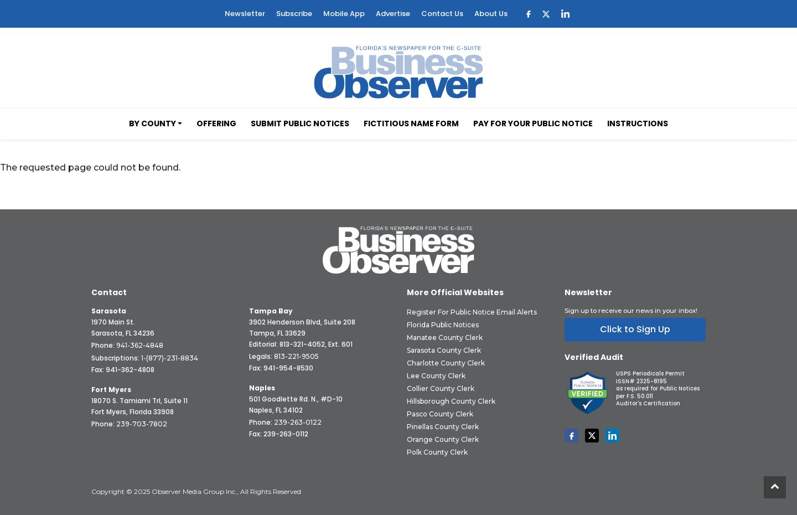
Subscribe (294, 13)
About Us (491, 13)
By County (152, 123)
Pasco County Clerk (440, 414)
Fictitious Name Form (411, 123)
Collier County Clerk (440, 388)
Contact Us (442, 13)
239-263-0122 (298, 422)
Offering (216, 123)
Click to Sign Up (635, 329)
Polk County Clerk (437, 452)
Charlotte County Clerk (446, 363)
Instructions (637, 123)
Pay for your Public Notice (533, 123)
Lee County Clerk (436, 376)
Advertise (393, 13)
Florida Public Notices (443, 325)
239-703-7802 (141, 424)
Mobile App (344, 13)
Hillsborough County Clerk (451, 401)
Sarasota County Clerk (444, 350)
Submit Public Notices (300, 123)
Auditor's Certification (648, 403)
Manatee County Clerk (445, 337)
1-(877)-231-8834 (169, 358)
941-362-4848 (139, 345)
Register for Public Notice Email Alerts (472, 312)
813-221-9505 (296, 356)
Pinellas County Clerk (443, 427)
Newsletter (245, 13)
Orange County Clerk (443, 439)
